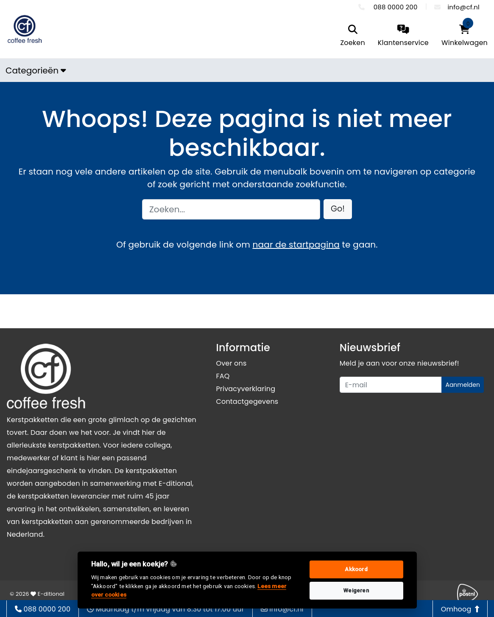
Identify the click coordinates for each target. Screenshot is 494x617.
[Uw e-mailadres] (391, 385)
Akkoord (356, 569)
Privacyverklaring (245, 389)
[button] (338, 209)
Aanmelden (462, 384)
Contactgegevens (247, 401)
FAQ (222, 376)
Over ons (231, 363)
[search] (352, 36)
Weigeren (356, 590)
